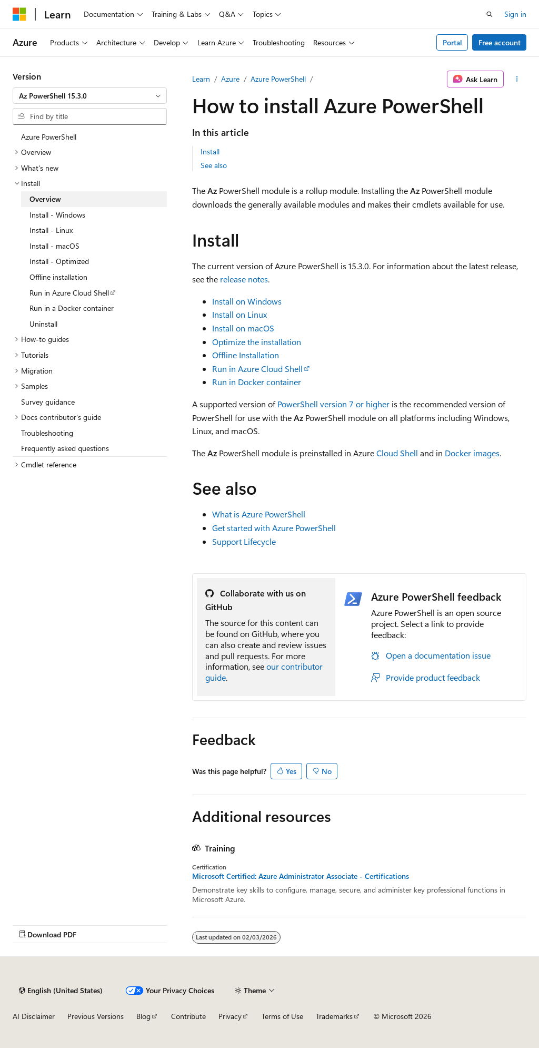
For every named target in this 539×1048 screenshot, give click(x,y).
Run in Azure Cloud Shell (257, 368)
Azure (230, 79)
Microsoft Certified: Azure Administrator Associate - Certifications (300, 876)
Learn (201, 79)
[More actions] (517, 79)
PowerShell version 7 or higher (333, 403)
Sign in (515, 14)
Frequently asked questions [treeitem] (65, 448)
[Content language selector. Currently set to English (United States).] (61, 990)
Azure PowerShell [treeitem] (48, 137)
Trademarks (334, 1016)
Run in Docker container (256, 381)
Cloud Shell (397, 452)
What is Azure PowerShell (258, 514)
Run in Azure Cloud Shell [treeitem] (69, 293)
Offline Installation (245, 354)
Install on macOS (243, 328)
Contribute (188, 1016)
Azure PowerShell (278, 79)
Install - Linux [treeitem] (51, 230)
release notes (244, 279)
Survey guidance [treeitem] (48, 402)
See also (214, 165)
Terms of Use (282, 1016)
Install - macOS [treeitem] (54, 246)
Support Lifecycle (244, 541)
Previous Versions (95, 1016)
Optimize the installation (256, 341)
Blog (143, 1016)
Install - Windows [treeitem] (57, 215)
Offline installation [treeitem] (58, 277)
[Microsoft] (19, 14)
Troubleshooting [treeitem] (47, 433)
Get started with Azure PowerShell (274, 527)
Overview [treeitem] (45, 199)
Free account (499, 42)
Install (210, 151)
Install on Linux (239, 314)
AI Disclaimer (34, 1016)
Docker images (472, 452)
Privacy (230, 1016)
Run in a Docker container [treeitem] (71, 308)
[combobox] (90, 95)
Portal (452, 42)
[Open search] (489, 14)
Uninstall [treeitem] (43, 324)
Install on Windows (247, 301)
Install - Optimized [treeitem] (59, 261)
